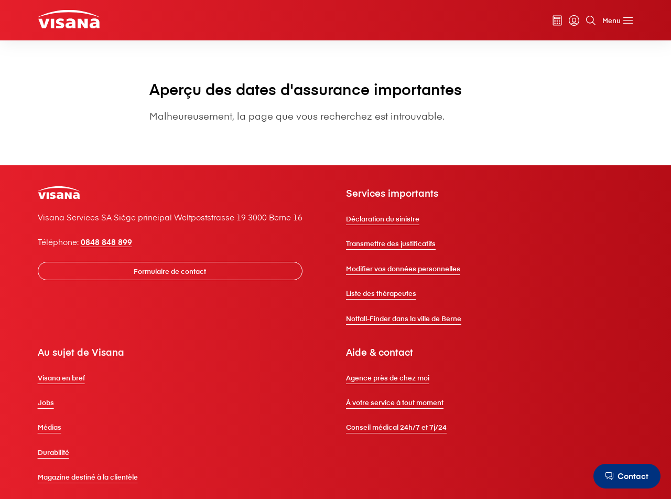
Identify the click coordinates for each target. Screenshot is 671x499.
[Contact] (627, 476)
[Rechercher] (591, 20)
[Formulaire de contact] (170, 271)
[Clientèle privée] (69, 19)
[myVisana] (574, 20)
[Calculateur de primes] (557, 20)
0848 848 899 (106, 242)
